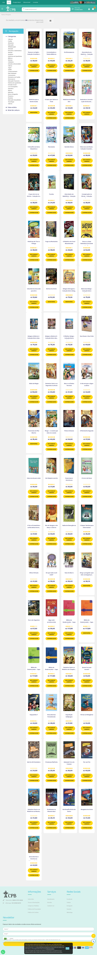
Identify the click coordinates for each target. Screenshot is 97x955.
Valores (10, 104)
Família (10, 41)
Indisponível (34, 112)
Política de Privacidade (34, 909)
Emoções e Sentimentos (15, 51)
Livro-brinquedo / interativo (13, 88)
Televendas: (13, 900)
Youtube (69, 909)
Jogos (9, 68)
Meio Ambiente (12, 73)
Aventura (10, 54)
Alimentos (11, 43)
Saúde (10, 70)
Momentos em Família (14, 77)
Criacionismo (11, 75)
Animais (10, 53)
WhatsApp (69, 912)
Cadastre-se (50, 906)
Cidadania (11, 62)
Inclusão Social (12, 85)
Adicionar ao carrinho (34, 66)
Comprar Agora (33, 71)
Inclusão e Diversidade (14, 64)
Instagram (69, 906)
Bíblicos (10, 58)
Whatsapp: (12, 903)
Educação (11, 45)
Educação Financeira (14, 81)
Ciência (10, 66)
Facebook (69, 899)
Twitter (69, 902)
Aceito (67, 948)
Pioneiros (10, 96)
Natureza (10, 92)
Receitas (10, 98)
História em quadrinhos (14, 83)
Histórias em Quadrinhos (15, 56)
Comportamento (12, 71)
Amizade (10, 49)
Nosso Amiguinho (13, 94)
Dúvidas (49, 902)
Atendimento (50, 899)
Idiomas (10, 60)
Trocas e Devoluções (34, 902)
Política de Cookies (33, 912)
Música (10, 90)
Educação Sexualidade (14, 100)
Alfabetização (12, 47)
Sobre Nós (31, 899)
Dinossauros (11, 79)
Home (3, 15)
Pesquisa (8, 15)
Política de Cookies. (50, 949)
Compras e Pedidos (33, 906)
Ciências (10, 39)
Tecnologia (11, 102)
